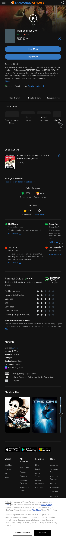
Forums (53, 483)
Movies (8, 469)
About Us (54, 465)
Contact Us (54, 488)
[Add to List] (59, 38)
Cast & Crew (14, 98)
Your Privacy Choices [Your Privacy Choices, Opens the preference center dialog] (22, 533)
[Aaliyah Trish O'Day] (44, 125)
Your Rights (36, 510)
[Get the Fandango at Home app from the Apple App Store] (12, 449)
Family (38, 469)
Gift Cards (39, 488)
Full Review (14, 234)
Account (23, 472)
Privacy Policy (46, 505)
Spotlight (8, 465)
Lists (37, 465)
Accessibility (55, 496)
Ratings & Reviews (54, 98)
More (7, 81)
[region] (33, 517)
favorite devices (36, 86)
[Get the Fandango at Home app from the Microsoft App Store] (44, 449)
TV (6, 473)
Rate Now (39, 214)
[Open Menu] (4, 2)
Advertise (54, 492)
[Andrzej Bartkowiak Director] (12, 125)
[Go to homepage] (27, 2)
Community (27, 214)
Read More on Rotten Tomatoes (19, 182)
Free (7, 477)
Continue (42, 533)
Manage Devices (23, 481)
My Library (24, 468)
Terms (7, 505)
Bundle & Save (34, 98)
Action (15, 348)
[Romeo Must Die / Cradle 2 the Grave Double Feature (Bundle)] (39, 157)
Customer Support (54, 477)
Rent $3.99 (33, 49)
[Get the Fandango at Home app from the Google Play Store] (29, 449)
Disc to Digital (38, 475)
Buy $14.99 (33, 57)
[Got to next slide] (61, 125)
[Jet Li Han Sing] (28, 125)
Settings (23, 476)
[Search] (63, 2)
